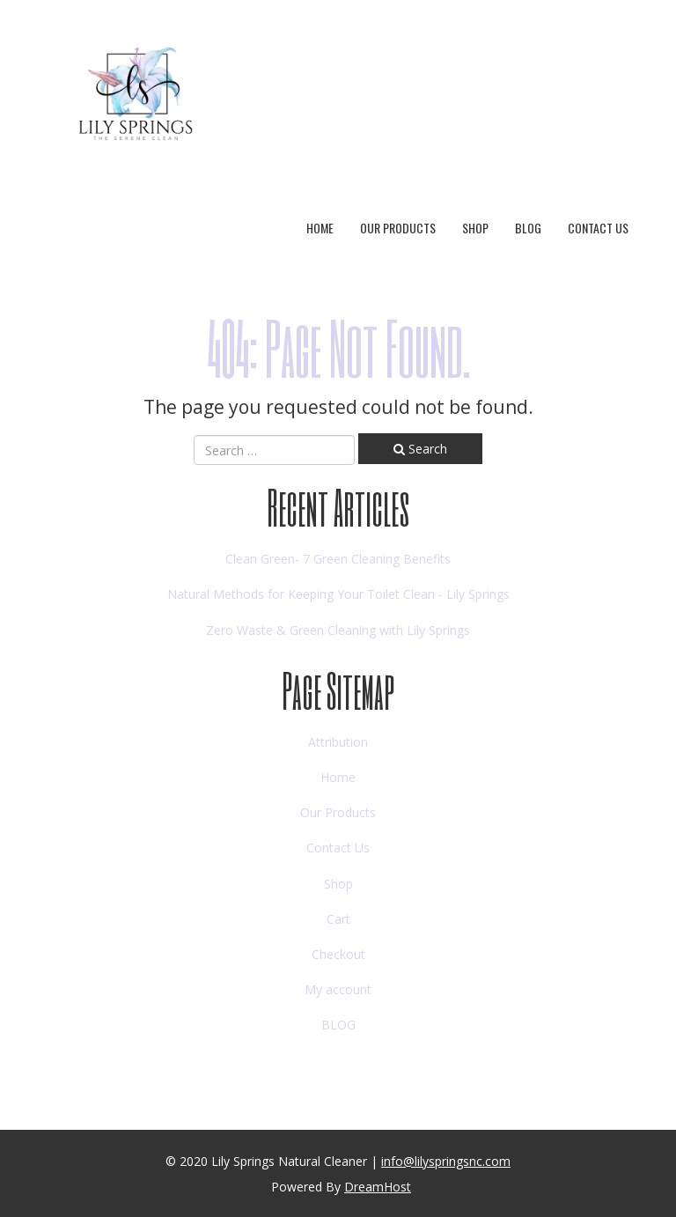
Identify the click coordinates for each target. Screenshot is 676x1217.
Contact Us (598, 227)
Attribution (338, 742)
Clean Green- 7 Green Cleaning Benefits (338, 558)
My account (338, 989)
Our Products (398, 227)
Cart (338, 919)
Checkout (338, 954)
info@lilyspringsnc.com (446, 1161)
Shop (475, 227)
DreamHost (377, 1186)
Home (320, 227)
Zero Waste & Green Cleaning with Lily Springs (338, 630)
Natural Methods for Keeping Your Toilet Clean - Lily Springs (338, 594)
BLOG (528, 227)
